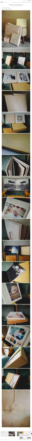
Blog (23, 2)
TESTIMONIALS (18, 2)
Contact (30, 2)
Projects (22, 2)
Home (12, 2)
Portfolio (15, 2)
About (28, 2)
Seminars (26, 2)
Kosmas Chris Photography (5, 2)
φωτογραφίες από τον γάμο (5, 9)
